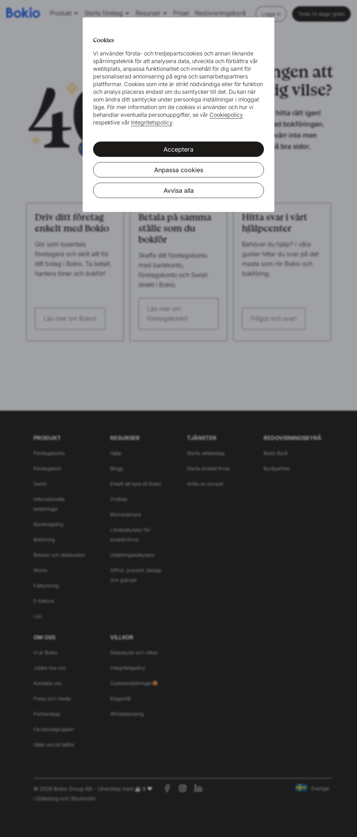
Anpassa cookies (178, 170)
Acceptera (178, 149)
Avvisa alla (179, 190)
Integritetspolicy (151, 122)
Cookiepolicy (226, 114)
